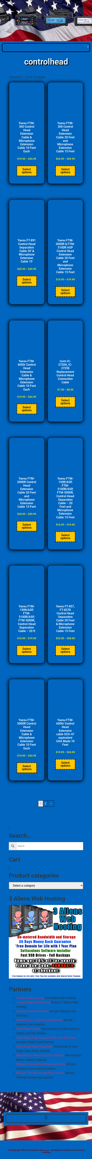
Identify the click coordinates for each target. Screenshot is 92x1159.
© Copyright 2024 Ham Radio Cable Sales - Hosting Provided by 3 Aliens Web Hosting (46, 1150)
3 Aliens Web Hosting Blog (33, 1002)
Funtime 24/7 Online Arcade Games (39, 1020)
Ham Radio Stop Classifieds (34, 1046)
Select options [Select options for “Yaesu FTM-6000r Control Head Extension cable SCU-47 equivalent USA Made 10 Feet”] (65, 764)
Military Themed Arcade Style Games (40, 1073)
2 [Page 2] (45, 803)
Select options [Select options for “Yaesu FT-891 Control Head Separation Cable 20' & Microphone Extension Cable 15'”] (27, 281)
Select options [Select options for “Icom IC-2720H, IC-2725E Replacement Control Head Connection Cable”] (65, 402)
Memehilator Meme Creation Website (40, 1055)
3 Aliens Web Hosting (30, 998)
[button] (88, 47)
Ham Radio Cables (28, 1029)
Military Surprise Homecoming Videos (40, 1064)
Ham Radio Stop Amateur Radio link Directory (45, 1037)
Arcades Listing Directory (32, 1011)
